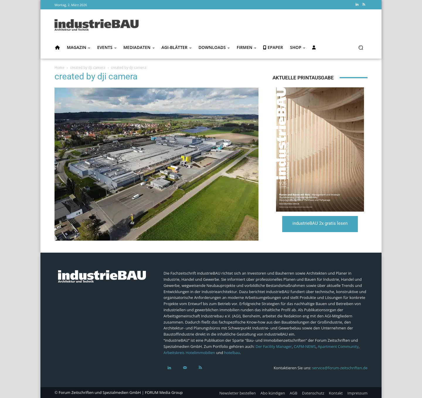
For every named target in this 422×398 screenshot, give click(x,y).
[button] (360, 48)
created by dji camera (87, 67)
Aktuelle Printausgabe (303, 78)
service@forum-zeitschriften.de (339, 367)
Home (59, 67)
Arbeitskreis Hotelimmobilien (189, 352)
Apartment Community (338, 346)
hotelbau (232, 352)
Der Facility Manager (274, 346)
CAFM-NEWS (305, 346)
